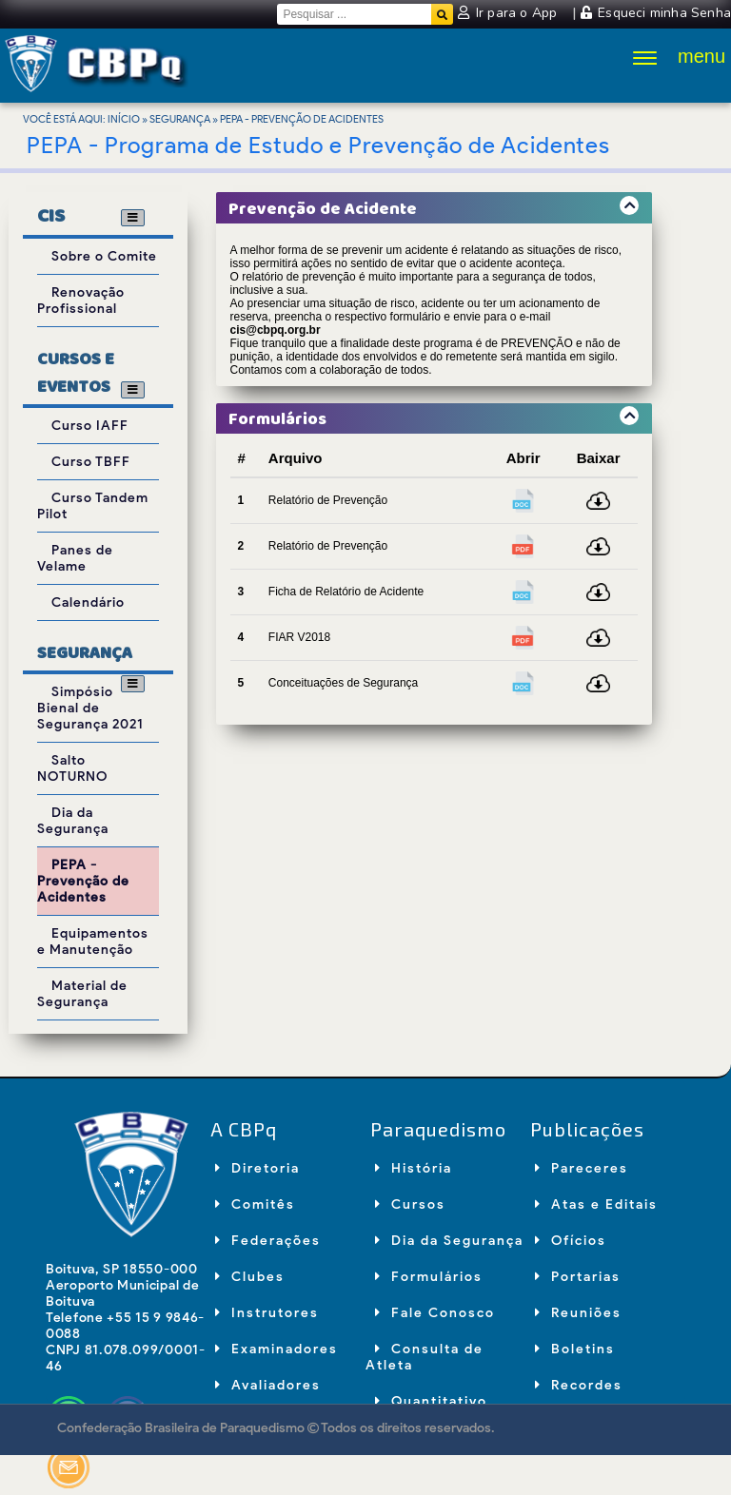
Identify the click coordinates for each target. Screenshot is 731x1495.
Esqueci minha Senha (656, 13)
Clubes (250, 1277)
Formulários (429, 1277)
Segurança (179, 119)
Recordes (578, 1385)
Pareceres (581, 1168)
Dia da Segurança (449, 1241)
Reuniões (578, 1313)
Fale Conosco (435, 1313)
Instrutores (267, 1313)
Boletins (575, 1349)
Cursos (410, 1204)
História (413, 1168)
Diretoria (257, 1168)
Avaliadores (268, 1385)
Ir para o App (509, 13)
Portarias (578, 1277)
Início (124, 119)
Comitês (255, 1204)
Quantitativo (431, 1401)
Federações (268, 1241)
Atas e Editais (596, 1204)
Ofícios (570, 1241)
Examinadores (276, 1349)
